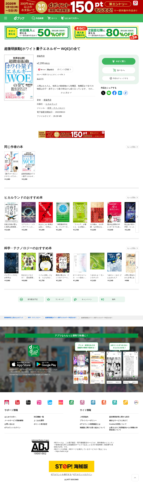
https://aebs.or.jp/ (62, 451)
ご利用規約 (84, 417)
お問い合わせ (9, 424)
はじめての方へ (10, 417)
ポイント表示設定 (40, 424)
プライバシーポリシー (88, 420)
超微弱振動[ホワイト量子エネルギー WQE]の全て (60, 317)
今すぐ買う (121, 61)
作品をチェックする (120, 78)
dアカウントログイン (12, 428)
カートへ (121, 70)
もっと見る (131, 147)
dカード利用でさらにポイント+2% (50, 75)
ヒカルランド (51, 104)
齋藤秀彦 (41, 56)
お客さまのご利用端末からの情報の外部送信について (123, 429)
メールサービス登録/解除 (13, 420)
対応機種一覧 (39, 417)
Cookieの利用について (118, 424)
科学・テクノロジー (56, 108)
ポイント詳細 (63, 69)
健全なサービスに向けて (118, 420)
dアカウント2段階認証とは (90, 424)
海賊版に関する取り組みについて (92, 428)
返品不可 (40, 79)
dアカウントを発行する (61, 474)
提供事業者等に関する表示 (119, 417)
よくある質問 (39, 420)
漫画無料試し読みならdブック (13, 317)
